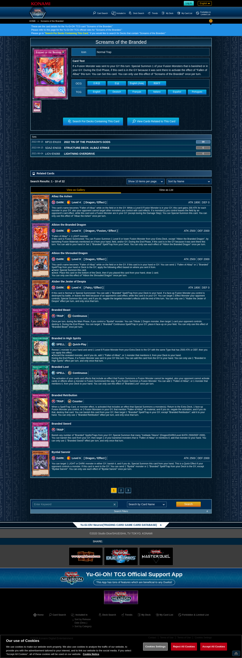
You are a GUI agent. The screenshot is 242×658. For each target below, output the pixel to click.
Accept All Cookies (213, 646)
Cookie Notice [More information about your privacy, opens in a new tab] (91, 654)
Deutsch (117, 91)
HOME (32, 21)
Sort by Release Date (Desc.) (82, 621)
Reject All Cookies (184, 646)
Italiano (157, 91)
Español (177, 91)
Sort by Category (83, 626)
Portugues (197, 91)
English (96, 91)
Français (137, 91)
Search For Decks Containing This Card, (66, 33)
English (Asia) (137, 83)
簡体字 (157, 83)
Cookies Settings (155, 646)
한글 (117, 83)
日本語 (96, 83)
